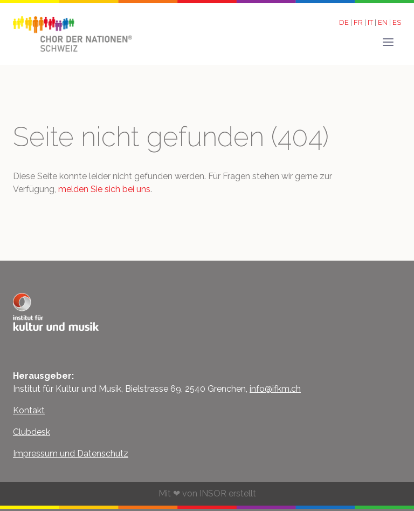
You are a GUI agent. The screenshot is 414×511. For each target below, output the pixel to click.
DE (344, 22)
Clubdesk (31, 432)
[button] (388, 39)
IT (371, 22)
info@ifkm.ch (275, 389)
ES (396, 22)
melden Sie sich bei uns (104, 189)
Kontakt (29, 410)
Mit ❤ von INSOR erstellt (207, 493)
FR (359, 22)
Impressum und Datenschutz (70, 453)
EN (383, 22)
